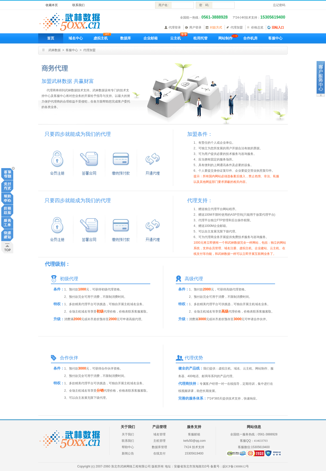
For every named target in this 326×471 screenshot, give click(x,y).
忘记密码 (279, 5)
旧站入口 (278, 27)
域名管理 (159, 434)
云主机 (175, 38)
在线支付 (159, 453)
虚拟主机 (100, 38)
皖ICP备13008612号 (236, 466)
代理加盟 (236, 27)
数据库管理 (159, 447)
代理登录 (175, 27)
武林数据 (54, 50)
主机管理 (159, 441)
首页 (50, 38)
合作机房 (250, 38)
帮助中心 (128, 447)
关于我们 (128, 434)
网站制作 (225, 38)
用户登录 (195, 27)
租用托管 (200, 38)
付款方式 (216, 27)
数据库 (125, 38)
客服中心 (275, 38)
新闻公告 (128, 453)
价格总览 (257, 27)
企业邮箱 (150, 38)
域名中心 (76, 38)
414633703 (261, 441)
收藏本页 (52, 5)
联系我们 (78, 5)
